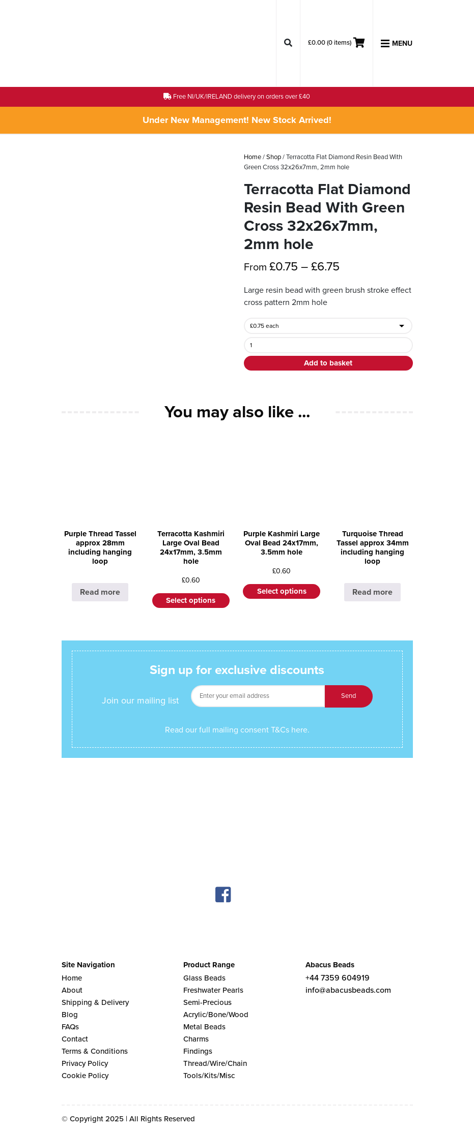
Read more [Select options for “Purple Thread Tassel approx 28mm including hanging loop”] (100, 592)
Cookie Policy (85, 1075)
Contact (75, 1039)
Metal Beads (204, 1026)
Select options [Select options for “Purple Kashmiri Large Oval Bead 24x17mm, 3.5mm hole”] (281, 591)
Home (252, 157)
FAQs (70, 1026)
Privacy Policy (85, 1063)
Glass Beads (204, 978)
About (72, 990)
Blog (70, 1014)
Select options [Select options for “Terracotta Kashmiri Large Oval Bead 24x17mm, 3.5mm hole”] (190, 600)
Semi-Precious (207, 1002)
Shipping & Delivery (95, 1002)
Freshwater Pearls (213, 990)
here (299, 730)
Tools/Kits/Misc (209, 1075)
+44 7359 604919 (337, 978)
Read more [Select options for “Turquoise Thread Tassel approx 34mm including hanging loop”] (372, 592)
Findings (197, 1051)
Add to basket (328, 363)
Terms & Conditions (95, 1051)
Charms (196, 1039)
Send (348, 696)
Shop (273, 157)
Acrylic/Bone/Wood (215, 1014)
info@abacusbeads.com (348, 990)
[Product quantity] (328, 345)
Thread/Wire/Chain (215, 1063)
